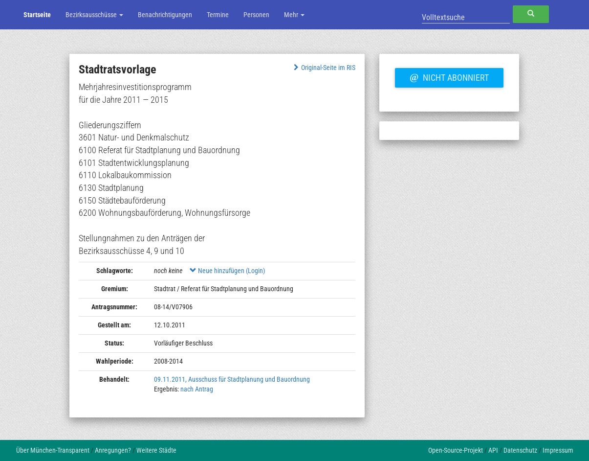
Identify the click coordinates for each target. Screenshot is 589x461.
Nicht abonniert (449, 76)
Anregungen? (113, 450)
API (493, 450)
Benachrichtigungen (165, 15)
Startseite (37, 15)
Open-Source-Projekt (455, 450)
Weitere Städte (156, 450)
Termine (218, 15)
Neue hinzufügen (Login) (227, 271)
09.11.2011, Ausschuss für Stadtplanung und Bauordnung (232, 379)
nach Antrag (196, 389)
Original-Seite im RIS (323, 67)
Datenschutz (520, 450)
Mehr (294, 15)
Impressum (558, 450)
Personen (256, 15)
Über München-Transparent (52, 450)
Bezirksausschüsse (94, 15)
